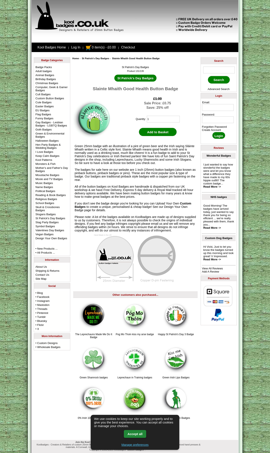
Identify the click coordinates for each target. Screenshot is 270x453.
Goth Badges (43, 129)
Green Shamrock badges (94, 377)
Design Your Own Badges (51, 238)
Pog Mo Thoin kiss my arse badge (135, 334)
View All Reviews (212, 268)
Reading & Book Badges (50, 195)
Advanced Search (219, 89)
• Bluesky (41, 321)
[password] (218, 119)
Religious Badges (46, 199)
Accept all (135, 434)
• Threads (41, 309)
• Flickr (39, 325)
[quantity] (163, 119)
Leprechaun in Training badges (134, 377)
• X (37, 329)
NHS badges (219, 197)
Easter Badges (44, 106)
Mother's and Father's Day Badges (51, 169)
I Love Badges (44, 151)
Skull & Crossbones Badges (47, 209)
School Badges (44, 203)
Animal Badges (44, 75)
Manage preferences (135, 444)
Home (75, 58)
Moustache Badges (47, 175)
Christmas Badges (46, 83)
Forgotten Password (214, 126)
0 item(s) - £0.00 (101, 47)
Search (218, 60)
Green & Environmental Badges (49, 135)
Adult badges (43, 71)
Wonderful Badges (219, 155)
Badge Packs (43, 67)
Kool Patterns (43, 159)
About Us (41, 266)
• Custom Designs (46, 343)
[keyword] (219, 70)
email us (156, 223)
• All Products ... (45, 252)
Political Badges (45, 191)
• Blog (39, 292)
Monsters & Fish (45, 163)
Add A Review (210, 271)
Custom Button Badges (49, 98)
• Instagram (42, 300)
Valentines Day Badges (49, 230)
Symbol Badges (45, 226)
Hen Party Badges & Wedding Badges (48, 146)
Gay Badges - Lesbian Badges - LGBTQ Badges (51, 124)
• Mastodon (42, 304)
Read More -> (212, 186)
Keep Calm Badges (47, 155)
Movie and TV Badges (49, 179)
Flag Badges (43, 114)
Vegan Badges (44, 234)
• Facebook (42, 296)
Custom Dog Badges (218, 238)
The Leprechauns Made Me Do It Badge (93, 336)
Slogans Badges (45, 214)
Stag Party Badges (47, 222)
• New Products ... (46, 248)
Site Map (40, 278)
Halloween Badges (47, 140)
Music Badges (44, 183)
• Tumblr (40, 317)
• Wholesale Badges (47, 347)
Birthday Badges (45, 79)
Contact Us (42, 274)
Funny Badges (44, 118)
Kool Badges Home (52, 47)
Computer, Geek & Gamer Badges (51, 89)
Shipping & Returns (47, 270)
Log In (75, 47)
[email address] (218, 107)
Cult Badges (43, 94)
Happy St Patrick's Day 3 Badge (176, 334)
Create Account (211, 130)
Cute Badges (43, 102)
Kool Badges (120, 186)
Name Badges (44, 187)
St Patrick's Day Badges (95, 58)
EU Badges (42, 110)
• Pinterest (41, 313)
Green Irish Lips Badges (176, 377)
